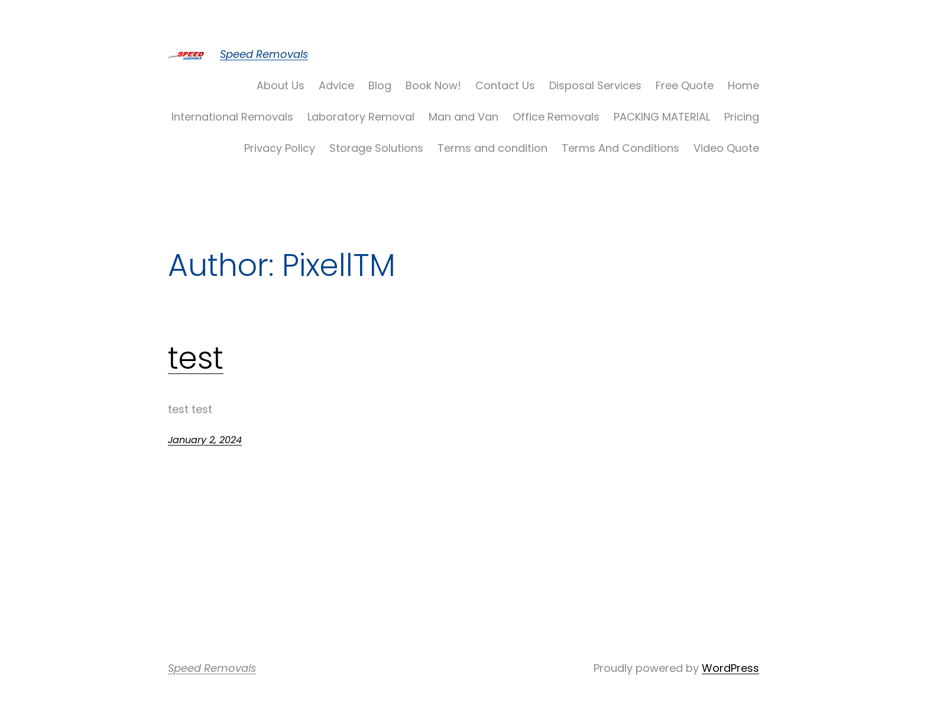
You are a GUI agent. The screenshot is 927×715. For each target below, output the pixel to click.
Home (743, 85)
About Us (280, 85)
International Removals (232, 116)
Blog (379, 85)
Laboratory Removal (360, 116)
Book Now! (433, 85)
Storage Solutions (376, 148)
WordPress (730, 668)
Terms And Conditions (620, 148)
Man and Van (463, 116)
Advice (336, 85)
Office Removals (556, 116)
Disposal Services (595, 85)
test (195, 358)
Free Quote (685, 85)
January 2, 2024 (205, 440)
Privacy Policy (279, 148)
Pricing (741, 116)
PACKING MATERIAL (662, 116)
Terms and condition (492, 148)
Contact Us (505, 85)
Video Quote (726, 148)
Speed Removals (264, 54)
